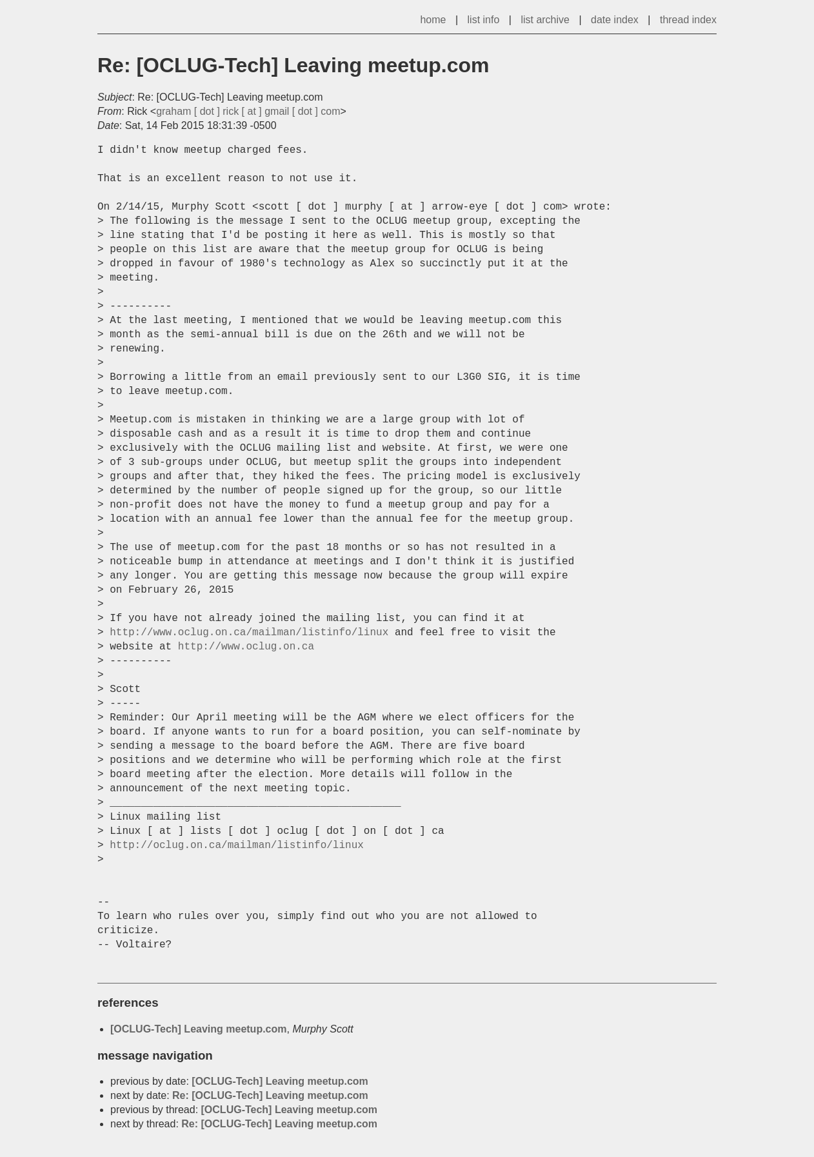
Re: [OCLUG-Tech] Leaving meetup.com (270, 1095)
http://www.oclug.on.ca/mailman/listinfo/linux (249, 632)
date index (615, 19)
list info (484, 19)
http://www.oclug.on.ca (246, 647)
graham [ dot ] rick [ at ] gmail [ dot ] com (248, 111)
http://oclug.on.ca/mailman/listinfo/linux (237, 845)
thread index (688, 19)
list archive (545, 19)
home (433, 19)
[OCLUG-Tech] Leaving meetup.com (198, 1029)
